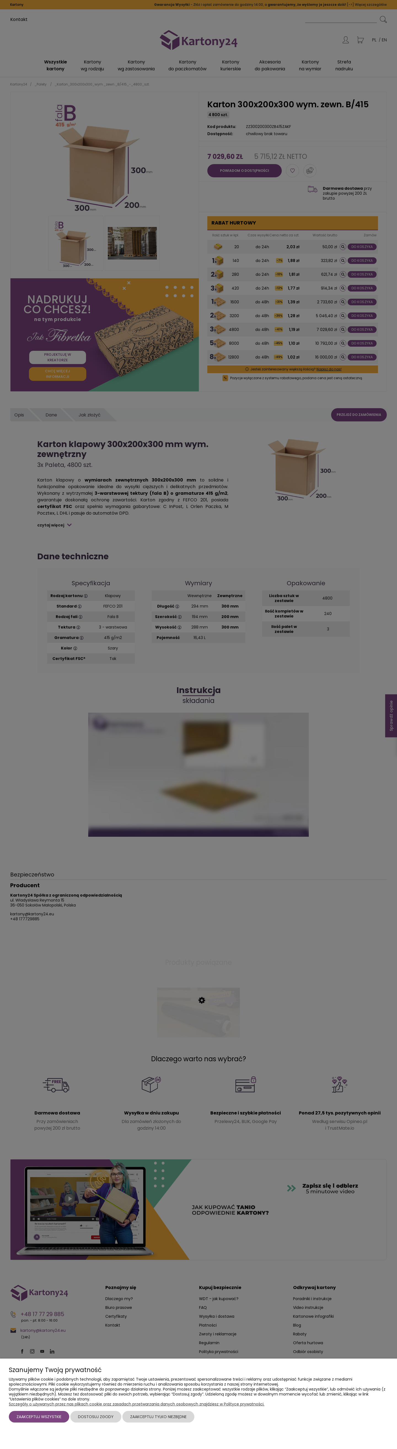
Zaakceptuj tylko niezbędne (158, 1416)
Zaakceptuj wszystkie (39, 1416)
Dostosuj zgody (96, 1416)
